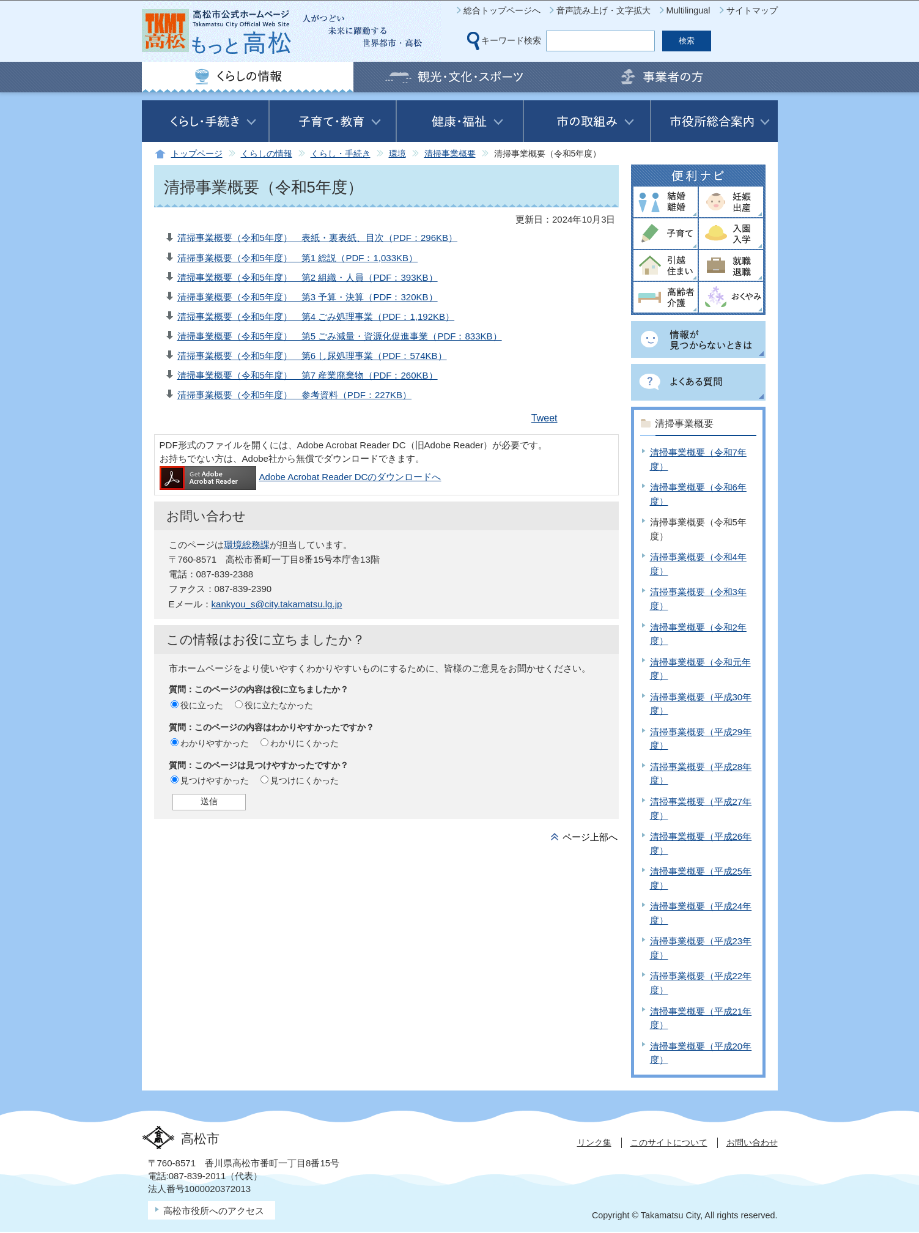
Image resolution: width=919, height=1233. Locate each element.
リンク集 (594, 1142)
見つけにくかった (304, 780)
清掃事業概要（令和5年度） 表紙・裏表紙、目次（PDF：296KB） (317, 237)
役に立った (201, 705)
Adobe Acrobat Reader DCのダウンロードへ (300, 477)
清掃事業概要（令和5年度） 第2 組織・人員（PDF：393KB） (307, 277)
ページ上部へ (590, 837)
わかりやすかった (214, 743)
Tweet (544, 418)
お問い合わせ (752, 1142)
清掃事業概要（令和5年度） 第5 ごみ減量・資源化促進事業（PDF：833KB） (339, 336)
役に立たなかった (279, 705)
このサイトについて (668, 1142)
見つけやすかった (214, 780)
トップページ (197, 153)
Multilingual (688, 10)
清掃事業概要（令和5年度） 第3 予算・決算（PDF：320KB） (307, 297)
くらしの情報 (266, 153)
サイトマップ (752, 10)
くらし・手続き (341, 153)
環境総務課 (247, 544)
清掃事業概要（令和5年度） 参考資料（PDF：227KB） (294, 395)
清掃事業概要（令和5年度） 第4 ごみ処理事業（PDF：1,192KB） (316, 316)
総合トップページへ (502, 10)
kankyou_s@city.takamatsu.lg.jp (277, 604)
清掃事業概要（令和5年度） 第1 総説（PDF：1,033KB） (297, 258)
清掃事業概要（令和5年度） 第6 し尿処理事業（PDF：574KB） (312, 355)
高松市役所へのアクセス (213, 1210)
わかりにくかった (304, 743)
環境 (397, 153)
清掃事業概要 (450, 153)
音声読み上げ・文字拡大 (603, 10)
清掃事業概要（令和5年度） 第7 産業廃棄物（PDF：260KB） (307, 375)
